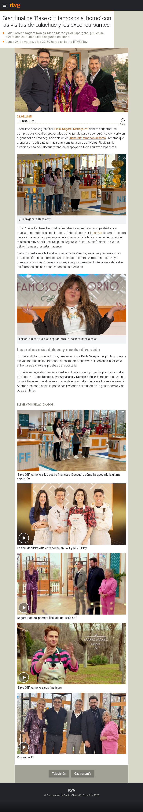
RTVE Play (80, 42)
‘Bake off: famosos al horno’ (87, 138)
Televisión (59, 773)
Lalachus (96, 233)
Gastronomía (82, 773)
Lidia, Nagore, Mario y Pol (71, 129)
